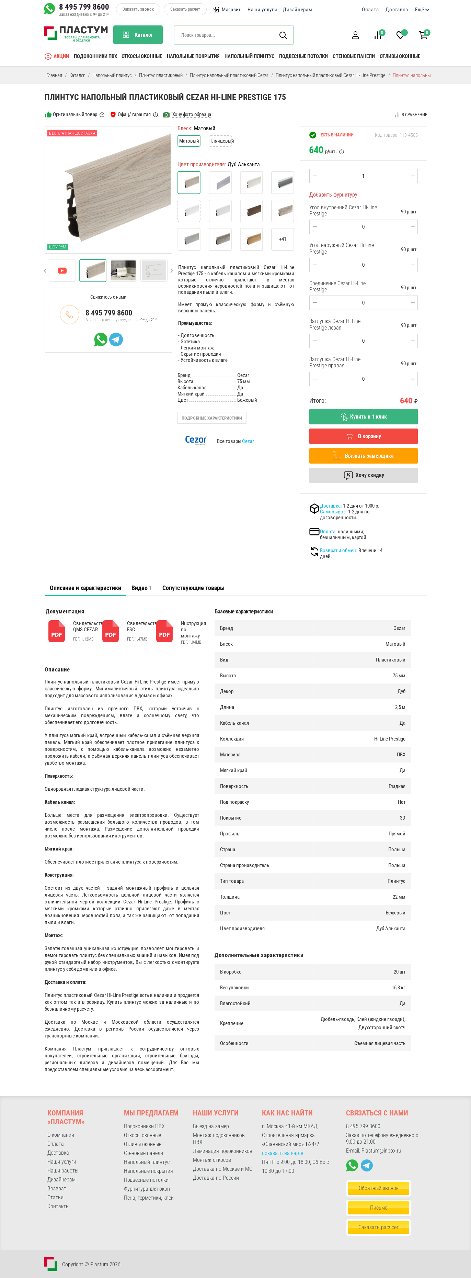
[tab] (85, 588)
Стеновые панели (354, 56)
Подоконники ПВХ (95, 56)
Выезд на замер (211, 1126)
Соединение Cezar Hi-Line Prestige (337, 286)
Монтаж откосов (212, 1160)
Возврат (56, 1188)
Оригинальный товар (75, 114)
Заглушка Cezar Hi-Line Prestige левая (334, 324)
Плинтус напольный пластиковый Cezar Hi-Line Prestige (331, 75)
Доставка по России (216, 1178)
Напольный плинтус (250, 56)
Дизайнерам (297, 10)
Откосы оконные (142, 56)
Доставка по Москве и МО (222, 1169)
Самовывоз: (333, 512)
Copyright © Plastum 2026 (91, 1264)
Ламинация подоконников (222, 1151)
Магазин (232, 10)
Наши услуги (262, 10)
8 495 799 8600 (84, 6)
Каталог (77, 75)
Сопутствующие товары (193, 587)
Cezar (248, 441)
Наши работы (62, 1170)
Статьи (55, 1197)
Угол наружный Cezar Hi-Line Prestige (341, 248)
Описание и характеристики (85, 587)
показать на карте (282, 1153)
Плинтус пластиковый (161, 75)
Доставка (397, 10)
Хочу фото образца (191, 114)
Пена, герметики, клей (149, 1197)
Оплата (370, 10)
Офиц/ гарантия (134, 114)
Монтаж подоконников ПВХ (219, 1138)
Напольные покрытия (193, 56)
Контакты (58, 1206)
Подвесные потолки (303, 56)
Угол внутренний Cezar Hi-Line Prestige (343, 210)
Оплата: (328, 532)
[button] (355, 35)
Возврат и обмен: (338, 550)
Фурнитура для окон (147, 1189)
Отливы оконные (400, 56)
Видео (141, 587)
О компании (60, 1135)
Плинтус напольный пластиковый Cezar (229, 75)
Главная (54, 75)
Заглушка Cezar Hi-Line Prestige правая (334, 362)
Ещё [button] (419, 10)
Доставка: (331, 506)
